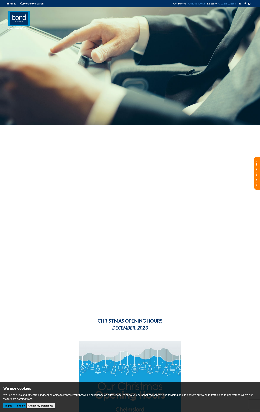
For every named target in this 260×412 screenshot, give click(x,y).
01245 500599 (197, 3)
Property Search (32, 3)
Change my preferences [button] (40, 405)
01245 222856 (227, 3)
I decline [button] (20, 405)
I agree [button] (8, 405)
